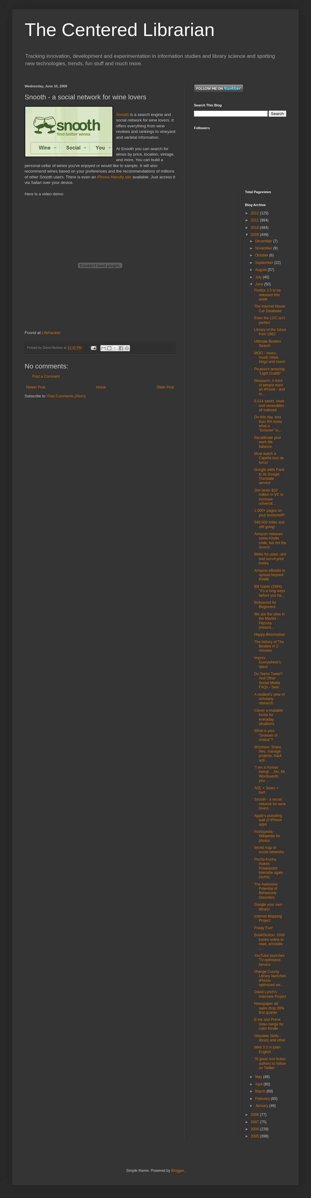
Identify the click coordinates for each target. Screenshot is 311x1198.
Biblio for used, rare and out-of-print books (270, 558)
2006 (255, 1129)
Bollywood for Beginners (265, 604)
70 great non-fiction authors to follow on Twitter (270, 1063)
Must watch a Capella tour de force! (269, 458)
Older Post (165, 387)
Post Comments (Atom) (66, 396)
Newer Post (35, 387)
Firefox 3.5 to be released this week (267, 294)
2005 (255, 1136)
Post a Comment (46, 376)
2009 (255, 235)
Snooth (122, 114)
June (259, 284)
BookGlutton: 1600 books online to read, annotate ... (269, 941)
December (264, 241)
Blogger (177, 1170)
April (259, 1084)
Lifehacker (51, 332)
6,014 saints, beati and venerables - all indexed (270, 405)
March (260, 1091)
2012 (255, 213)
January (262, 1106)
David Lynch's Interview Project (270, 994)
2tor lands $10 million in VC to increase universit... (268, 497)
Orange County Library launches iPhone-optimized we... (270, 978)
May (259, 1077)
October (262, 255)
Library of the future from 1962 (270, 332)
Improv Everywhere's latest (267, 662)
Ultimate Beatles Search (267, 343)
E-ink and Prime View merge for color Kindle (268, 1024)
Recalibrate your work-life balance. (267, 442)
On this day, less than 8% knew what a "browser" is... (268, 423)
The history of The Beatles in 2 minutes (269, 646)
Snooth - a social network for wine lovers (269, 803)
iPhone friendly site (114, 177)
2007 (255, 1122)
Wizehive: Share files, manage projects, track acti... (268, 753)
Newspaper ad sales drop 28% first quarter (269, 1008)
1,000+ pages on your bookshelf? (269, 512)
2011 (255, 220)
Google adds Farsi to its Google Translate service (269, 476)
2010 (255, 227)
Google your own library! (268, 906)
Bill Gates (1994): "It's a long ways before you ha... (269, 591)
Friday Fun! (263, 928)
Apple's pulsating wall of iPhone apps (268, 820)
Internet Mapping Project (268, 918)
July (259, 277)
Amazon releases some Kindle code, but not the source (270, 540)
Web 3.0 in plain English (267, 1049)
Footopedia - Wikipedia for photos (267, 836)
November (264, 248)
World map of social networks (269, 850)
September (264, 263)
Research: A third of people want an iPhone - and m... (269, 387)
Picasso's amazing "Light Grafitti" (269, 371)
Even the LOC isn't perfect (269, 320)
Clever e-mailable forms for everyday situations (268, 717)
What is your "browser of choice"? (265, 735)
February (263, 1099)
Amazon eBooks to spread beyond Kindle (269, 575)
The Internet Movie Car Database (269, 308)
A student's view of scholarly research (269, 699)
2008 (255, 1114)
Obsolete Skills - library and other (269, 1038)
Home (101, 387)
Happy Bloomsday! (269, 634)
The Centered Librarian (120, 29)
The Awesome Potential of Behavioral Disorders (265, 891)
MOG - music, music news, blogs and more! (269, 357)
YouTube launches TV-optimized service (269, 960)
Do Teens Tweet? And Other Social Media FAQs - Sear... (268, 680)
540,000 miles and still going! (269, 524)
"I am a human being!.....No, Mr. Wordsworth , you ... (270, 774)
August (261, 270)
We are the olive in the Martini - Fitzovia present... (269, 621)
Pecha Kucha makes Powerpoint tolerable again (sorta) (268, 868)
